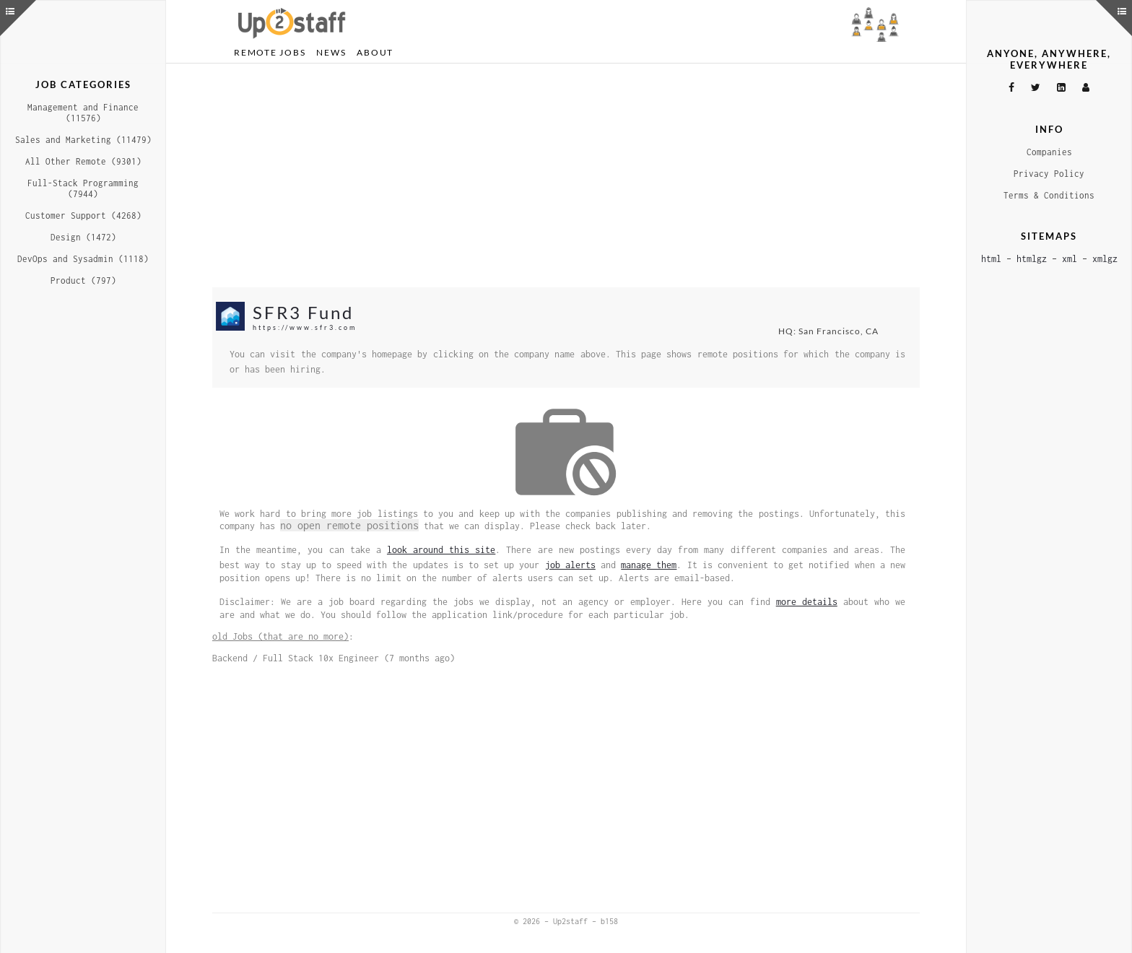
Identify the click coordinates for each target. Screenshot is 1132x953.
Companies (1049, 152)
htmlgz (1031, 258)
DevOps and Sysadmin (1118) (83, 259)
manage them (648, 565)
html (991, 258)
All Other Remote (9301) (83, 161)
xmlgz (1105, 258)
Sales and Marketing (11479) (83, 139)
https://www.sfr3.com (305, 327)
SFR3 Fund (303, 312)
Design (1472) (83, 237)
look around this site (441, 549)
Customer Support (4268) (83, 215)
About (375, 52)
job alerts (570, 565)
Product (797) (83, 280)
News (331, 52)
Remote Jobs (269, 52)
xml (1069, 258)
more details (806, 601)
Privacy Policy (1049, 173)
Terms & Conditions (1048, 195)
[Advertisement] (566, 175)
